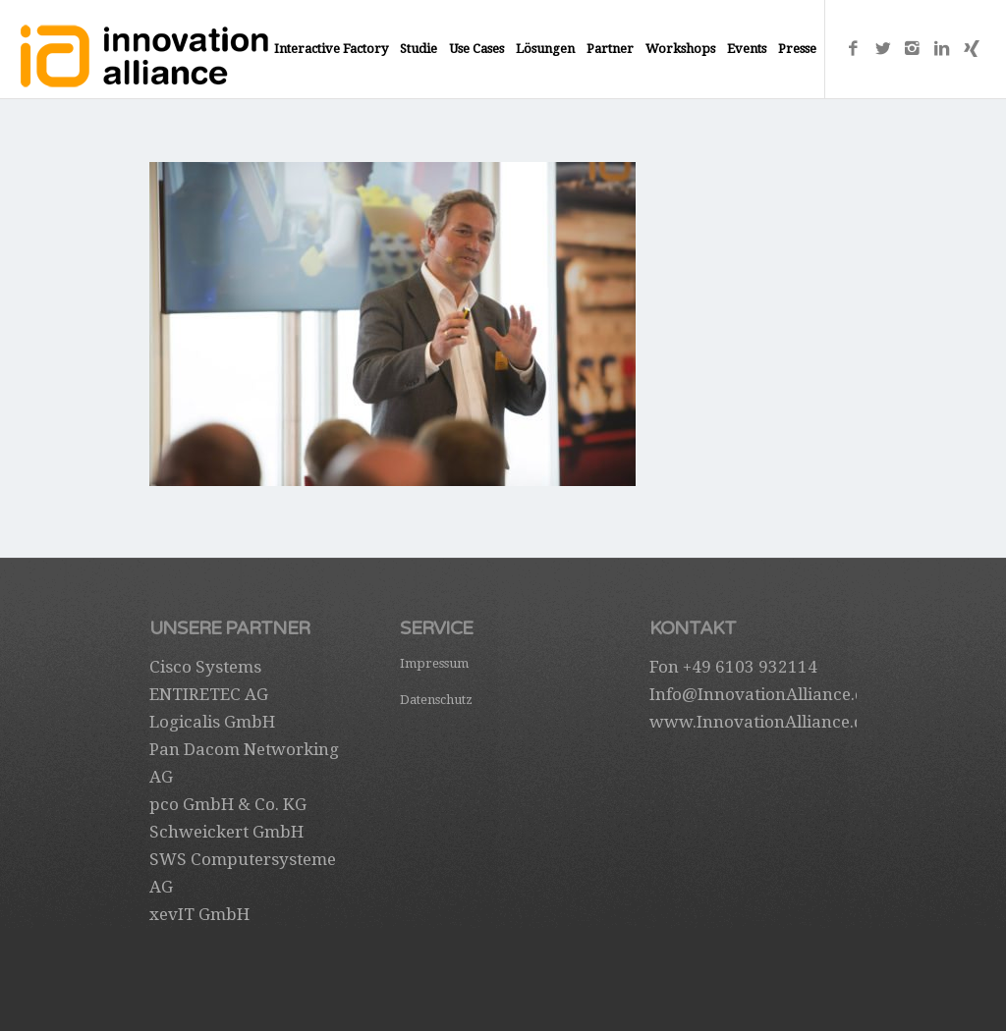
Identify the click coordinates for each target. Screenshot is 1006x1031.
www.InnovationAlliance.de (760, 722)
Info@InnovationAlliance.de (761, 694)
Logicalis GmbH (212, 722)
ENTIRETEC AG (208, 694)
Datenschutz (436, 699)
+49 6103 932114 (750, 667)
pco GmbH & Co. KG (228, 804)
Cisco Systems (205, 667)
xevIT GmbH (199, 914)
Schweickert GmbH (226, 831)
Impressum (434, 663)
